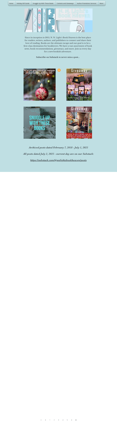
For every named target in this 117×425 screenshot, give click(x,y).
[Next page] (71, 420)
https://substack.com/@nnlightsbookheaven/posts (58, 160)
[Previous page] (45, 420)
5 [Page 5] (67, 420)
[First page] (41, 420)
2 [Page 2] (54, 420)
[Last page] (76, 420)
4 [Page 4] (62, 420)
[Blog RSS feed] (59, 70)
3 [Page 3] (58, 420)
